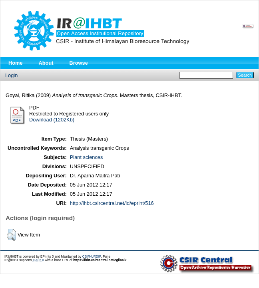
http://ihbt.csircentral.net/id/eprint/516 (112, 203)
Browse (79, 63)
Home (15, 63)
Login (11, 75)
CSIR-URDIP (91, 256)
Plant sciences (86, 157)
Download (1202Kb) (51, 120)
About (46, 63)
